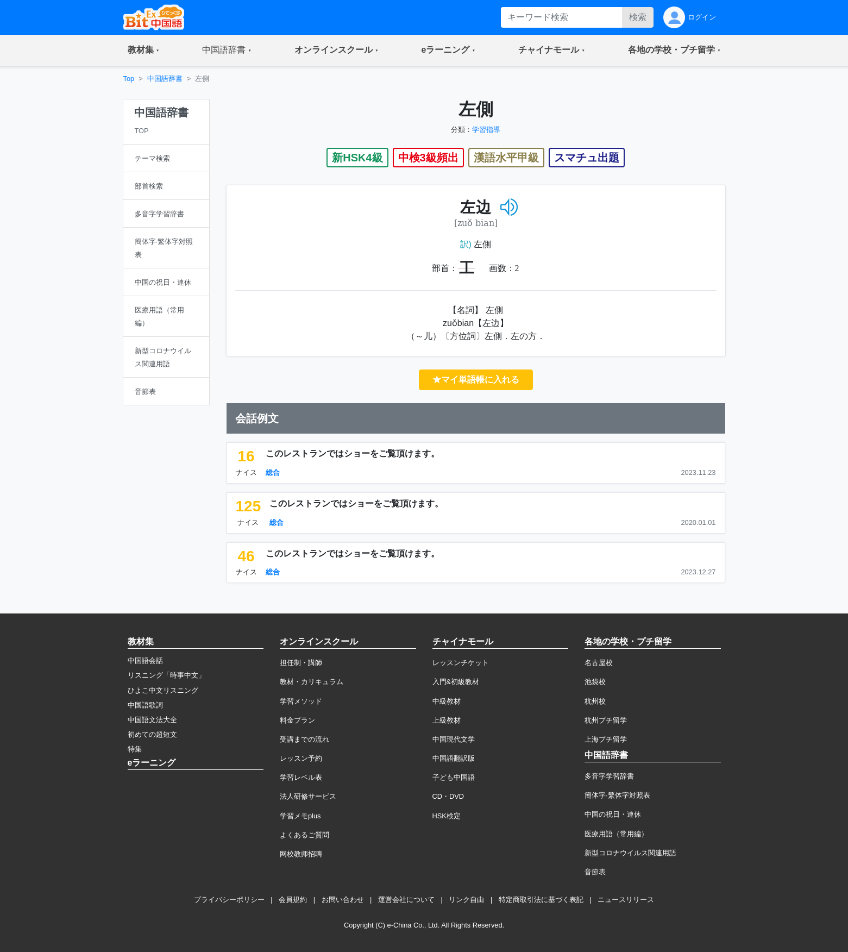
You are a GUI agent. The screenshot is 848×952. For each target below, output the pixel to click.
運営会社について (406, 899)
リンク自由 (466, 899)
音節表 (595, 872)
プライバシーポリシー (229, 899)
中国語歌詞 (145, 705)
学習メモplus (300, 816)
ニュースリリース (626, 899)
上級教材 (446, 720)
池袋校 (595, 682)
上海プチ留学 (606, 739)
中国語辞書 (165, 78)
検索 (637, 17)
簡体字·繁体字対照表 (617, 795)
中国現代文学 (453, 739)
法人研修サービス (308, 796)
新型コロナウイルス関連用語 (630, 853)
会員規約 (293, 899)
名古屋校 (599, 663)
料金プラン (297, 720)
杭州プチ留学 (606, 720)
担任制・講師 (301, 663)
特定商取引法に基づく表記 (541, 899)
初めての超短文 (152, 734)
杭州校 (595, 701)
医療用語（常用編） (616, 834)
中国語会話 (145, 660)
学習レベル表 (301, 777)
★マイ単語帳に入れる (475, 379)
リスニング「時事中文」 (166, 675)
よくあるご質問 (304, 835)
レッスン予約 (301, 758)
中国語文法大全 (152, 720)
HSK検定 (446, 816)
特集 (135, 749)
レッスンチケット (460, 663)
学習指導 (486, 130)
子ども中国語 (453, 777)
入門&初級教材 (456, 682)
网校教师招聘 (301, 854)
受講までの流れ (304, 739)
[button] (144, 50)
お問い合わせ (343, 899)
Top (129, 78)
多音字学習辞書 (609, 776)
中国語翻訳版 (453, 758)
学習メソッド (301, 701)
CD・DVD (448, 796)
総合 (273, 472)
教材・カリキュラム (311, 682)
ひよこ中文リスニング (163, 690)
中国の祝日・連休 (613, 814)
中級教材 (446, 701)
